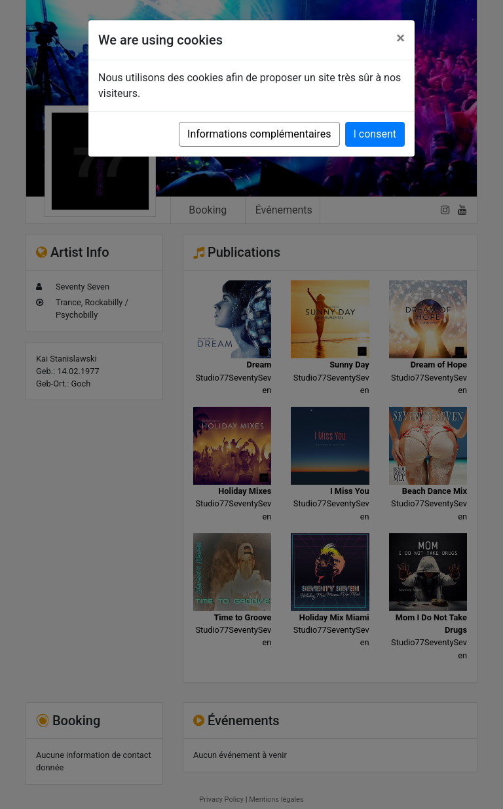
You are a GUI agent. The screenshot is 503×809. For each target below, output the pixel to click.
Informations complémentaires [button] (259, 134)
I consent (375, 134)
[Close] (400, 38)
